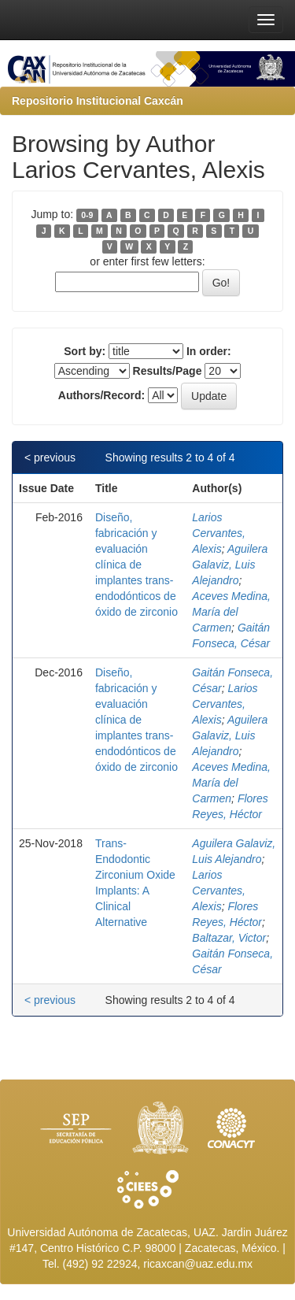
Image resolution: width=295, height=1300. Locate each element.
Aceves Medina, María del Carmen (231, 612)
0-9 (87, 215)
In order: (208, 351)
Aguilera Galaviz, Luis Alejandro (229, 565)
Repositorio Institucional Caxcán (97, 100)
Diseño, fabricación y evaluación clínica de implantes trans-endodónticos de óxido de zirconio (136, 564)
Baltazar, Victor (229, 937)
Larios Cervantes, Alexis (218, 533)
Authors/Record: (101, 395)
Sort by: (84, 351)
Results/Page (167, 371)
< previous (50, 457)
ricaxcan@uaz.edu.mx (198, 1263)
